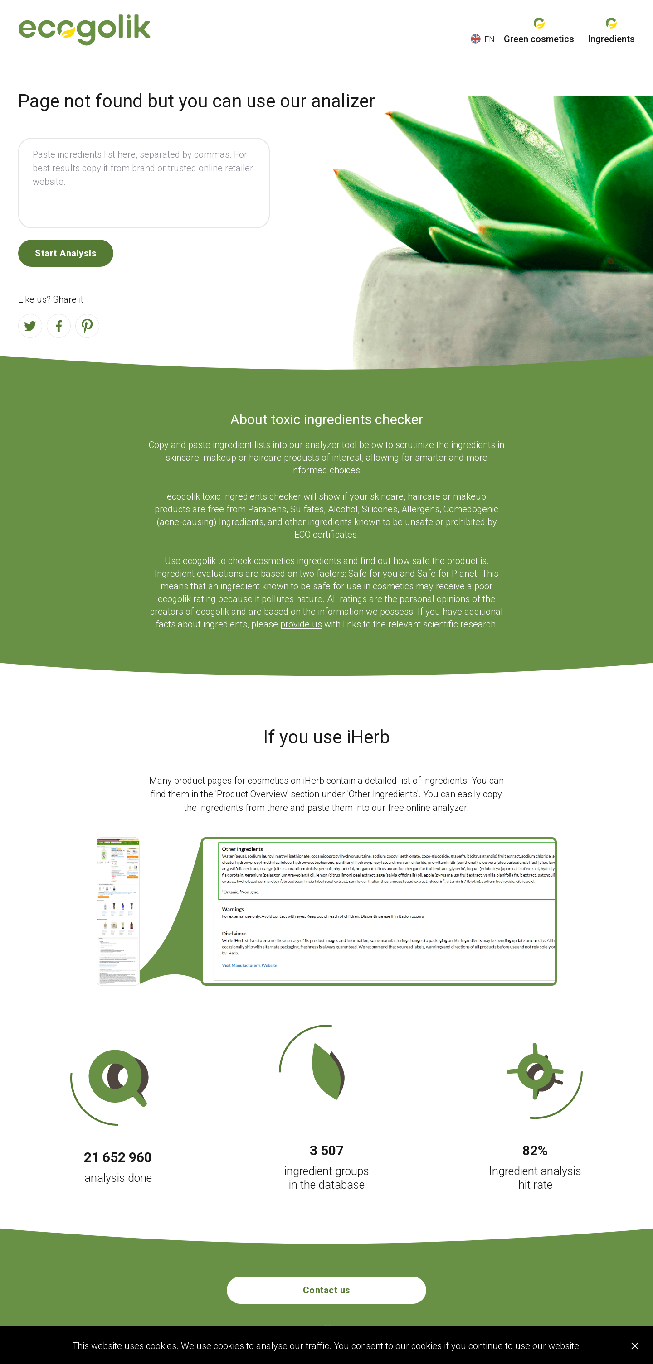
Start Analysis (66, 253)
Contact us (327, 1290)
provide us (301, 624)
